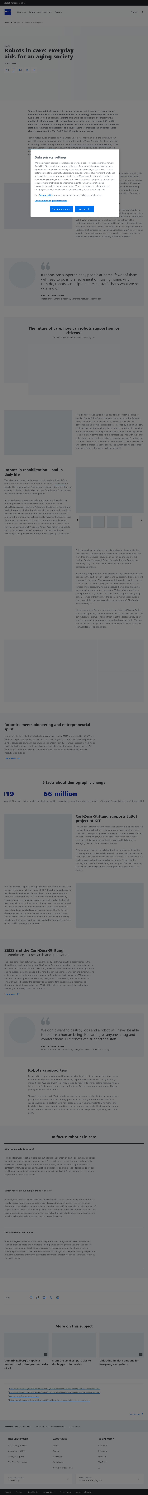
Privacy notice (46, 195)
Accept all (84, 209)
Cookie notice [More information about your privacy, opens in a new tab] (42, 200)
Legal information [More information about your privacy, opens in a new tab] (58, 200)
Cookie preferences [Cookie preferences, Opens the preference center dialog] (61, 209)
